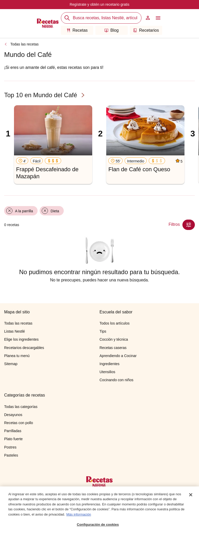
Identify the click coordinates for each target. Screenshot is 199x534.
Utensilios (107, 372)
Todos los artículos (115, 323)
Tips (103, 331)
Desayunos (13, 415)
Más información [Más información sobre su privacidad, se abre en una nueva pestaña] (78, 515)
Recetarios (146, 30)
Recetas (77, 30)
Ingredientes (109, 364)
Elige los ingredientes (21, 339)
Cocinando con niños (116, 380)
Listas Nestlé (14, 331)
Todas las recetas (24, 44)
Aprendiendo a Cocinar (118, 356)
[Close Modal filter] (188, 225)
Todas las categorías (20, 407)
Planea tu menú (17, 356)
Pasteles (11, 455)
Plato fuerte (13, 439)
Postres (10, 447)
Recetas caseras (113, 348)
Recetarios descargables (24, 348)
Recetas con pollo (18, 423)
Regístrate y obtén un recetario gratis (99, 4)
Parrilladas (12, 431)
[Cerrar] (190, 495)
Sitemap (10, 364)
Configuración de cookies (98, 525)
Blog (111, 30)
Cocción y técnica (114, 339)
